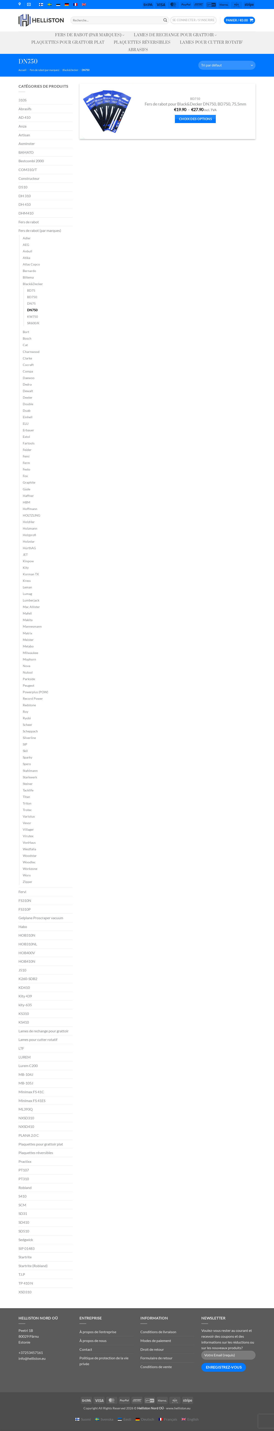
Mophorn (29, 659)
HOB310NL (28, 944)
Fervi (22, 891)
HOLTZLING (31, 515)
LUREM (25, 1057)
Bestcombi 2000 (31, 161)
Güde (26, 489)
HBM (26, 502)
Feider (27, 450)
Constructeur (29, 178)
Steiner (28, 784)
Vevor (27, 823)
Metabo (28, 646)
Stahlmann (30, 771)
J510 (22, 970)
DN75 (31, 303)
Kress (27, 581)
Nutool (28, 672)
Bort (26, 332)
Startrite (25, 1257)
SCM (22, 1205)
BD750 (32, 297)
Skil (25, 751)
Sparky (27, 757)
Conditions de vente (156, 1367)
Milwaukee (30, 653)
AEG (26, 245)
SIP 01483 (27, 1248)
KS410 (24, 1022)
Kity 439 (25, 996)
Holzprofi (29, 535)
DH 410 (25, 204)
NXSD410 (26, 1126)
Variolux (29, 816)
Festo (26, 469)
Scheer (27, 725)
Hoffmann (30, 509)
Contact (85, 1349)
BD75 (31, 290)
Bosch (27, 338)
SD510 (24, 1231)
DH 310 (25, 196)
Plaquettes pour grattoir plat (67, 42)
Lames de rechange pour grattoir (175, 35)
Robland (25, 1187)
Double (28, 404)
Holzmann (30, 528)
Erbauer (28, 430)
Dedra (27, 384)
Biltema (28, 277)
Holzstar (29, 541)
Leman (27, 587)
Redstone (29, 705)
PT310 (24, 1179)
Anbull (27, 251)
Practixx (25, 1161)
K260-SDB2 (28, 978)
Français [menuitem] (170, 1419)
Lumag (27, 594)
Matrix (27, 633)
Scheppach (30, 731)
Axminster (27, 143)
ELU (25, 423)
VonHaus (29, 842)
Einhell (28, 417)
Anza (22, 126)
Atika (26, 258)
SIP (25, 744)
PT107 (24, 1170)
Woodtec (29, 862)
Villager (28, 829)
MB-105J (26, 1083)
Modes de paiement (155, 1340)
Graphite (29, 482)
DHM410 (26, 213)
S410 (22, 1196)
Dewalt (28, 391)
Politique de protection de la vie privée (103, 1361)
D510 (23, 187)
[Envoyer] (165, 20)
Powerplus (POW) (35, 692)
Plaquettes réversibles (142, 42)
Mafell (27, 613)
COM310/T (28, 169)
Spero (27, 764)
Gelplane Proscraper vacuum (41, 918)
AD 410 (24, 117)
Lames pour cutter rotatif (211, 42)
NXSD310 (26, 1118)
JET (25, 554)
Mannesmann (32, 626)
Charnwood (31, 352)
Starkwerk (30, 777)
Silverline (29, 738)
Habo (23, 926)
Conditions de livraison (158, 1332)
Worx (27, 875)
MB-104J (26, 1074)
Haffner (28, 496)
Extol (26, 437)
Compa (28, 371)
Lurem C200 (28, 1065)
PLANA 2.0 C (29, 1135)
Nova (26, 666)
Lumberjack (31, 600)
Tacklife (28, 790)
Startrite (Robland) (33, 1266)
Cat (25, 345)
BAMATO (26, 152)
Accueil (22, 70)
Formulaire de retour (156, 1358)
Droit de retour (152, 1349)
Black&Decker (70, 70)
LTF (21, 1048)
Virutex (28, 836)
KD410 (24, 987)
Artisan (24, 135)
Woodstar (30, 855)
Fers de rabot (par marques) (89, 35)
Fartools (29, 443)
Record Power (33, 698)
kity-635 (25, 1005)
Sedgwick (26, 1239)
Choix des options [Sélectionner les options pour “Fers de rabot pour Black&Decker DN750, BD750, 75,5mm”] (195, 119)
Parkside (29, 679)
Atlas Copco (31, 264)
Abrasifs (138, 50)
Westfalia (29, 849)
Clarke (27, 358)
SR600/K (33, 323)
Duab (26, 410)
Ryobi (27, 718)
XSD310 (25, 1292)
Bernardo (29, 271)
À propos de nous (93, 1340)
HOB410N (27, 961)
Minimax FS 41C (31, 1092)
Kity (26, 567)
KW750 (32, 316)
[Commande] (226, 65)
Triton (27, 803)
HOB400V (27, 953)
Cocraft (28, 365)
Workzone (30, 869)
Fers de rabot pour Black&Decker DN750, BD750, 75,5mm (195, 104)
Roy (25, 711)
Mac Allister (31, 607)
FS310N (25, 900)
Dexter (28, 397)
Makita (28, 620)
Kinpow (28, 561)
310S (22, 100)
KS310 (24, 1013)
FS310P (25, 909)
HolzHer (29, 522)
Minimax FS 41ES (32, 1100)
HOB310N (27, 935)
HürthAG (29, 548)
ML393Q (26, 1109)
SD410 (24, 1222)
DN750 (32, 310)
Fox (25, 476)
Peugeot (28, 685)
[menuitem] (41, 4)
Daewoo (29, 378)
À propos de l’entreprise (97, 1332)
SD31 (23, 1213)
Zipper (27, 882)
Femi (26, 456)
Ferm (26, 463)
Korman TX (31, 574)
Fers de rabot (29, 222)
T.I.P (22, 1274)
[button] (193, 20)
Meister (28, 640)
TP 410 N (26, 1283)
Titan (26, 797)
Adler (27, 238)
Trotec (27, 810)
